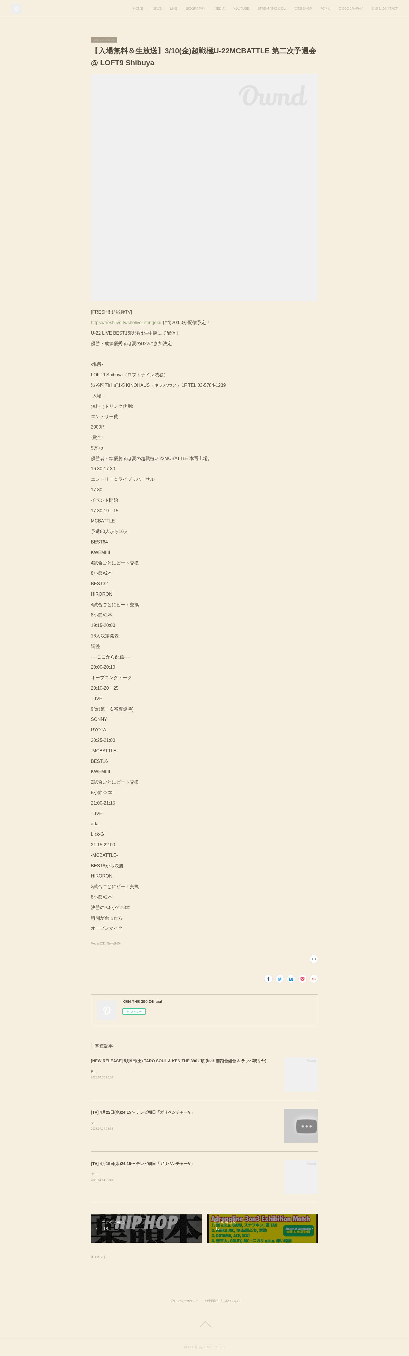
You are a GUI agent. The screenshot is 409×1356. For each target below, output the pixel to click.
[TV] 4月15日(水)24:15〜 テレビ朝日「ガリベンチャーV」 (143, 1163)
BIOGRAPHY (195, 9)
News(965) (113, 943)
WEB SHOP (303, 9)
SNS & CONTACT (385, 9)
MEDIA (219, 9)
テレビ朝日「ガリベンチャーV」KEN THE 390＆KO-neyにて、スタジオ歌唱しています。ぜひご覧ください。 (175, 1123)
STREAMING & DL (272, 9)
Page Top (204, 1324)
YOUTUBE (241, 9)
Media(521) (98, 943)
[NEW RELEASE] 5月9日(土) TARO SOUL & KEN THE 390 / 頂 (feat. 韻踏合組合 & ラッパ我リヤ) (178, 1061)
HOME (138, 9)
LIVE (173, 9)
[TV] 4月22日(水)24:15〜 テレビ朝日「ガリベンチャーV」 (143, 1112)
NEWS (157, 9)
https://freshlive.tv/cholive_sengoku (126, 322)
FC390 (325, 9)
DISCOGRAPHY (351, 9)
